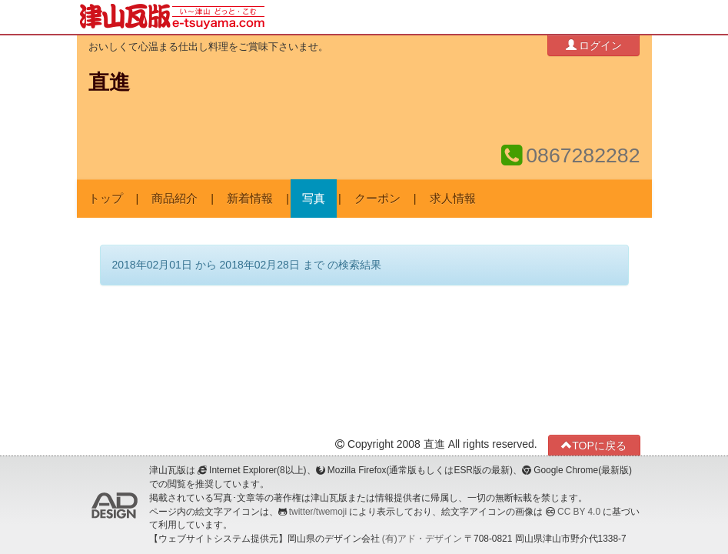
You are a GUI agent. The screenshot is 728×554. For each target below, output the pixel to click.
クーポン (377, 198)
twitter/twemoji (318, 511)
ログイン (594, 45)
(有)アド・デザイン (422, 538)
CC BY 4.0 (578, 511)
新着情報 (250, 198)
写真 (313, 198)
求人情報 (453, 198)
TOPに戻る (594, 445)
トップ (105, 198)
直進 (109, 82)
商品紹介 (174, 198)
